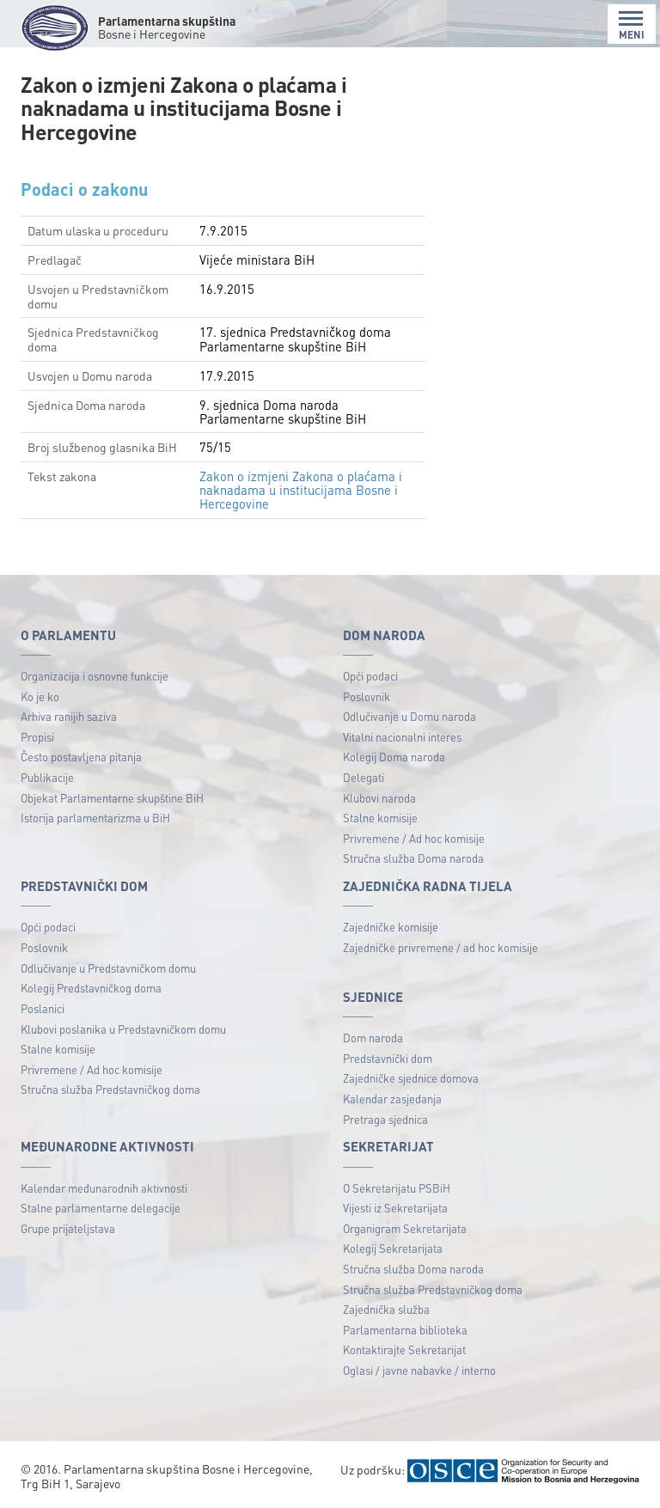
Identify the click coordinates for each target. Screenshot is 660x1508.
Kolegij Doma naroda (394, 756)
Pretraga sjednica (385, 1119)
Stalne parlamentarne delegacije (100, 1207)
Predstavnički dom (387, 1058)
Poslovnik (366, 696)
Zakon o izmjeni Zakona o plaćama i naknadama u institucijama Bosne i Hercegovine (300, 489)
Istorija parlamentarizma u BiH (95, 817)
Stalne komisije (380, 817)
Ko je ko (40, 696)
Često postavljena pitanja (81, 756)
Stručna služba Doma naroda (413, 858)
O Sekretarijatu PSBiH (396, 1188)
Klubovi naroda (379, 798)
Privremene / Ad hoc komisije (414, 838)
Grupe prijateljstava (68, 1228)
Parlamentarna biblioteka (405, 1329)
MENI (632, 25)
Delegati (363, 777)
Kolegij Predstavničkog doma (91, 987)
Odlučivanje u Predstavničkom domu (108, 968)
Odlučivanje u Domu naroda (409, 716)
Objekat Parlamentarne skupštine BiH (112, 798)
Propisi (37, 737)
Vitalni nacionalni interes (402, 737)
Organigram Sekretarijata (405, 1228)
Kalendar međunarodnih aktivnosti (104, 1188)
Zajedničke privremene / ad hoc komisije (440, 947)
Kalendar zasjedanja (392, 1098)
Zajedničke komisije (390, 926)
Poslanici (42, 1008)
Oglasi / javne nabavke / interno (419, 1370)
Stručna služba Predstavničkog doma (110, 1089)
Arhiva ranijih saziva (69, 716)
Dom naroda (373, 1037)
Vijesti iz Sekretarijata (395, 1207)
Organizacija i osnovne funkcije (94, 676)
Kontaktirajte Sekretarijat (404, 1349)
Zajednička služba (386, 1309)
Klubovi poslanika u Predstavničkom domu (123, 1029)
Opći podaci (370, 676)
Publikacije (47, 777)
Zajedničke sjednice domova (411, 1078)
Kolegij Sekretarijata (393, 1248)
